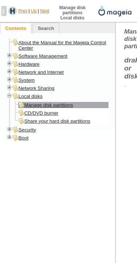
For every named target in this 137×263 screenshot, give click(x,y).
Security (27, 130)
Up (34, 11)
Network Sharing (36, 88)
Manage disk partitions (48, 105)
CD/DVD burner (41, 113)
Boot (23, 138)
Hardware (28, 64)
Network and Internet (41, 72)
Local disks (30, 96)
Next (44, 11)
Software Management (42, 56)
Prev (22, 11)
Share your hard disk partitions (57, 121)
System (26, 80)
